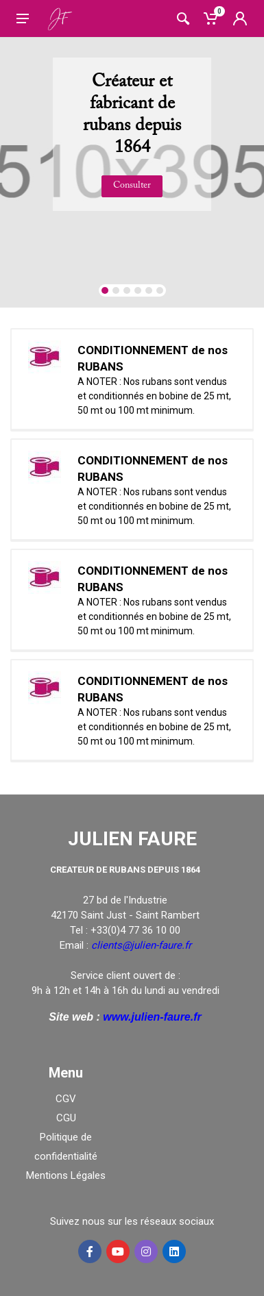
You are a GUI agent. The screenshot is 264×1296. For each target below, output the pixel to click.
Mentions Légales (66, 1175)
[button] (104, 290)
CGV (66, 1099)
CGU (66, 1118)
